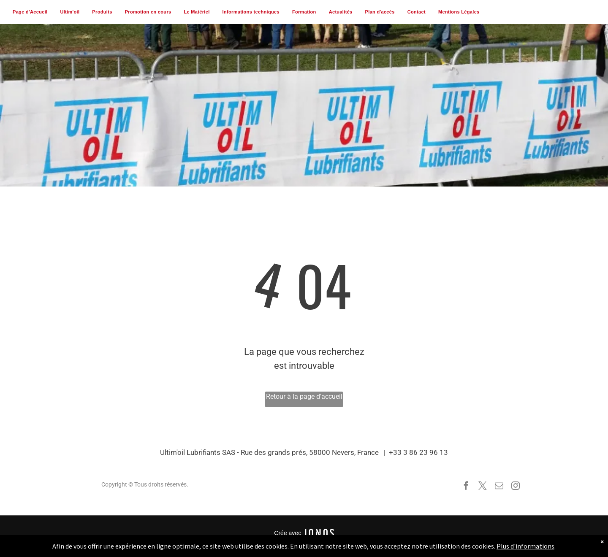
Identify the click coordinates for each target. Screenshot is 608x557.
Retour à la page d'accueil (304, 396)
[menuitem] (30, 12)
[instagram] (515, 486)
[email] (499, 486)
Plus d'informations (525, 546)
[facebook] (466, 486)
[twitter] (482, 486)
